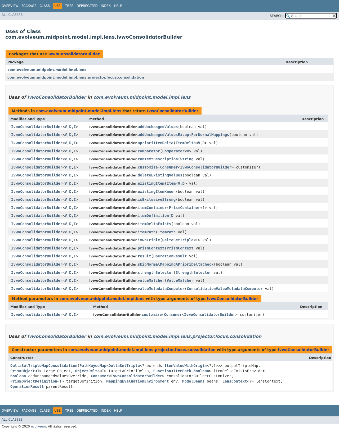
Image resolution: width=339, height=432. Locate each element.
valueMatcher (151, 280)
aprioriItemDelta (155, 143)
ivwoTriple (149, 240)
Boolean (201, 371)
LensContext (234, 381)
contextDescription (158, 159)
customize (148, 167)
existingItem (151, 183)
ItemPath (167, 232)
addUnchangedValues (158, 127)
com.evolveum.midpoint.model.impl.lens (46, 70)
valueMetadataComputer (161, 289)
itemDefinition (153, 215)
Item (171, 183)
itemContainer (152, 208)
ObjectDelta (87, 371)
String (187, 159)
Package (29, 6)
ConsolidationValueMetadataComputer (225, 289)
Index (106, 6)
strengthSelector (155, 272)
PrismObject (22, 371)
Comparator (173, 151)
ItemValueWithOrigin (185, 365)
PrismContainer (184, 208)
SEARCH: (277, 16)
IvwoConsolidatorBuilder (74, 54)
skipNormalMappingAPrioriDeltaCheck (176, 264)
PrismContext (180, 248)
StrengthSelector (193, 272)
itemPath (146, 232)
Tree (69, 6)
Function (162, 371)
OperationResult (170, 256)
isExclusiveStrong (157, 199)
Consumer (169, 167)
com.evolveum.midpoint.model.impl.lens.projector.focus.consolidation (75, 77)
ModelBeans (193, 381)
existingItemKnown (157, 191)
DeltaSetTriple (178, 240)
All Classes (12, 15)
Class (44, 6)
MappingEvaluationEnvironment (137, 381)
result (144, 256)
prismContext (151, 248)
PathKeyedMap (92, 365)
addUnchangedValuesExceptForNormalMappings (183, 135)
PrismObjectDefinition (33, 381)
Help (118, 6)
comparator (149, 151)
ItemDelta (186, 143)
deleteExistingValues (160, 175)
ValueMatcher (180, 280)
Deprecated (87, 6)
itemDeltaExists (154, 224)
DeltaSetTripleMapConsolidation (43, 365)
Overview (10, 6)
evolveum (38, 426)
